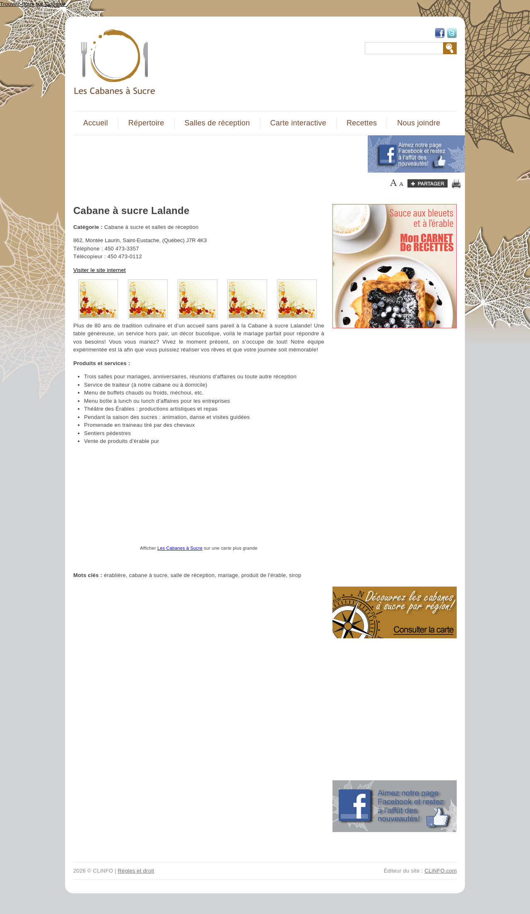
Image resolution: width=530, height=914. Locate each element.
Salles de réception (217, 123)
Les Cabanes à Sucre (179, 548)
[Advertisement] (215, 154)
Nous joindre (418, 123)
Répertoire (146, 123)
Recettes (362, 123)
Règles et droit (136, 871)
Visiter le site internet (99, 270)
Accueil (95, 123)
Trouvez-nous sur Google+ (33, 4)
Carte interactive (298, 123)
